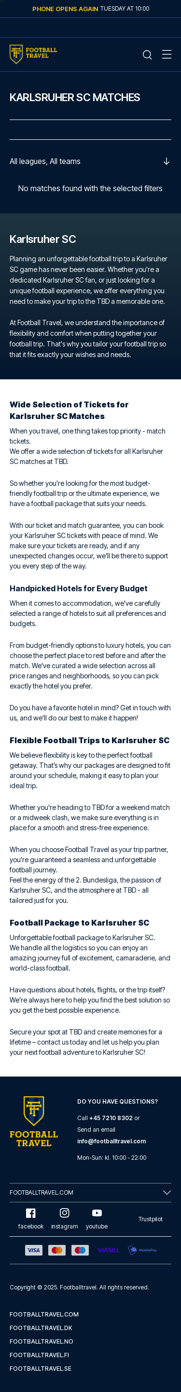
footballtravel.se (40, 1368)
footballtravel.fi (39, 1355)
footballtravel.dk (41, 1328)
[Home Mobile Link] (33, 54)
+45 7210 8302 (111, 1118)
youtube (97, 1219)
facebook (30, 1219)
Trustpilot (151, 1219)
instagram (64, 1219)
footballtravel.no (41, 1341)
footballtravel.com (44, 1314)
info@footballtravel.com (111, 1141)
